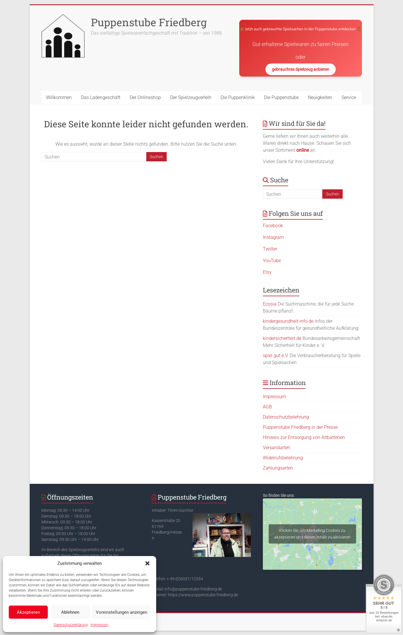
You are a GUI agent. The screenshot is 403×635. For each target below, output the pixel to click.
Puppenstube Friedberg (149, 22)
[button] (147, 563)
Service (349, 97)
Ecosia (270, 304)
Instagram (273, 237)
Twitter (270, 249)
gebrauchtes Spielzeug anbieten (300, 69)
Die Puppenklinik (238, 97)
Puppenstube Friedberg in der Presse (300, 427)
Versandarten (276, 447)
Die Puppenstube (281, 97)
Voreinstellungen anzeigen (121, 612)
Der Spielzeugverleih (190, 97)
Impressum (99, 625)
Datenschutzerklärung (71, 625)
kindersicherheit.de (282, 338)
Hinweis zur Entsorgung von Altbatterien (304, 437)
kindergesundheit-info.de (288, 321)
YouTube (272, 260)
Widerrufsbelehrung (283, 458)
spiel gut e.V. (275, 355)
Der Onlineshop (145, 97)
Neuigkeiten (320, 97)
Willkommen (59, 97)
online (302, 150)
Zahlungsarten (278, 468)
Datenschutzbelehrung (286, 417)
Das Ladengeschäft (100, 97)
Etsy (267, 272)
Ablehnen (70, 612)
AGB (267, 407)
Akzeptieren (28, 612)
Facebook (273, 225)
